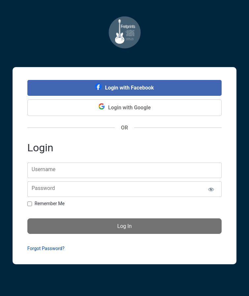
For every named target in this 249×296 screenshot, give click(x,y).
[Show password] (211, 189)
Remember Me (50, 203)
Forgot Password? (46, 248)
